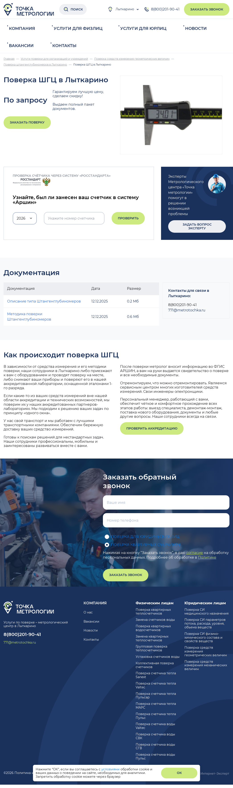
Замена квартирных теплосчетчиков (152, 638)
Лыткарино (121, 9)
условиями (111, 769)
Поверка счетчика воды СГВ (155, 746)
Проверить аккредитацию (151, 428)
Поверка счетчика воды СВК (155, 736)
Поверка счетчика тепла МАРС (156, 706)
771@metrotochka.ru (186, 310)
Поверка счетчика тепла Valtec (156, 685)
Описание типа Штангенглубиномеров (44, 301)
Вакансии (21, 45)
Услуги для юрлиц (143, 28)
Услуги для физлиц (78, 28)
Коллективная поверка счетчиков (155, 665)
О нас (88, 612)
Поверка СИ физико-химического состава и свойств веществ (203, 637)
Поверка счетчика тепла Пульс (156, 716)
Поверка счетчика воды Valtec (155, 726)
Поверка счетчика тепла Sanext (156, 675)
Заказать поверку (27, 122)
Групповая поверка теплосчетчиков (151, 648)
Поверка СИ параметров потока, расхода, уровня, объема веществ (205, 623)
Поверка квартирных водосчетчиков (153, 628)
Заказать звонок (206, 9)
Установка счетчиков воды (158, 657)
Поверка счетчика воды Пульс (155, 756)
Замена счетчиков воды (155, 620)
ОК (179, 773)
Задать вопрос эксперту (197, 226)
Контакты (64, 45)
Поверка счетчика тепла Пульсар (156, 696)
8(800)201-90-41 (162, 9)
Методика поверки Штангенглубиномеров (29, 316)
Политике (207, 557)
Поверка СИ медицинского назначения (206, 611)
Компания (22, 28)
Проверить (128, 218)
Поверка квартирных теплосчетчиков (153, 611)
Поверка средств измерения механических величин (205, 665)
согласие (194, 553)
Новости (196, 28)
